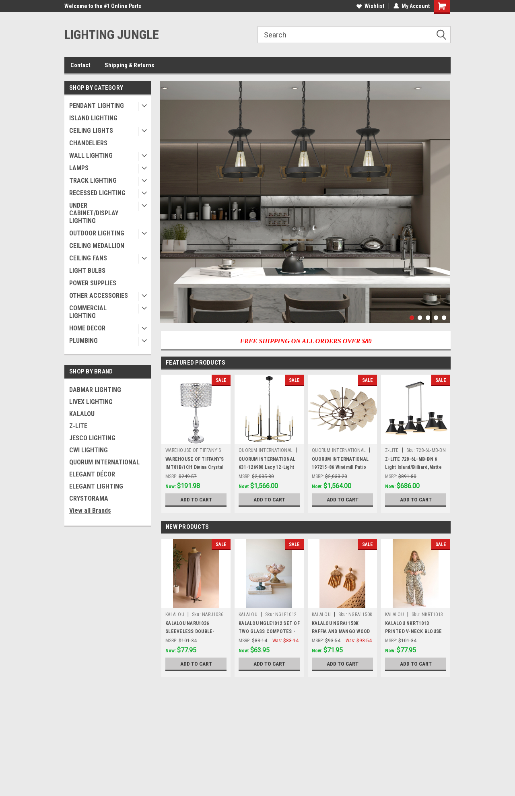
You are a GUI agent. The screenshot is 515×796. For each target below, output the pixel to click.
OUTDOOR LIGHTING (96, 233)
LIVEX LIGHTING (91, 402)
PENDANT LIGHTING (96, 105)
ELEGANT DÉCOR (92, 474)
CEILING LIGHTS (91, 130)
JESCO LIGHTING (92, 438)
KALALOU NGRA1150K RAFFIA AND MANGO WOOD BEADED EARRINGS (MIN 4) (341, 631)
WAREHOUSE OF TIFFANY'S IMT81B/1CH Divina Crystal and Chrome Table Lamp (194, 467)
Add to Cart (196, 499)
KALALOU (82, 414)
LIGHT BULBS (87, 270)
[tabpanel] (305, 202)
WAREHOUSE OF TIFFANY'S (193, 450)
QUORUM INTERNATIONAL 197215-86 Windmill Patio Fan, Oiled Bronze (340, 467)
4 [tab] (436, 318)
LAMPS (79, 168)
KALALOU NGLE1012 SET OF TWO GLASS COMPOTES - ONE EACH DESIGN (269, 631)
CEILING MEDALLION (96, 246)
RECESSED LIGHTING (97, 193)
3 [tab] (428, 318)
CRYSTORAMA (88, 498)
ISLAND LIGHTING (93, 118)
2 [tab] (420, 318)
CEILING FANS (88, 258)
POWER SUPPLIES (92, 283)
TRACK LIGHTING (93, 180)
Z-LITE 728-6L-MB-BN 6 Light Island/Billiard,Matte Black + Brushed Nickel (413, 467)
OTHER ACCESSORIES (98, 295)
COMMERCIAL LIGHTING (88, 312)
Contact (80, 65)
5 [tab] (444, 318)
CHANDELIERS (88, 143)
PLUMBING (83, 340)
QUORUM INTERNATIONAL (104, 462)
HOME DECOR (87, 328)
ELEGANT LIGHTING (96, 486)
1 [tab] (412, 318)
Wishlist (370, 6)
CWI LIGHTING (88, 450)
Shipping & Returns (129, 65)
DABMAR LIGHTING (95, 390)
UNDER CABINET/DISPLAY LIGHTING (93, 213)
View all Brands (90, 510)
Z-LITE (78, 426)
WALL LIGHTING (91, 155)
